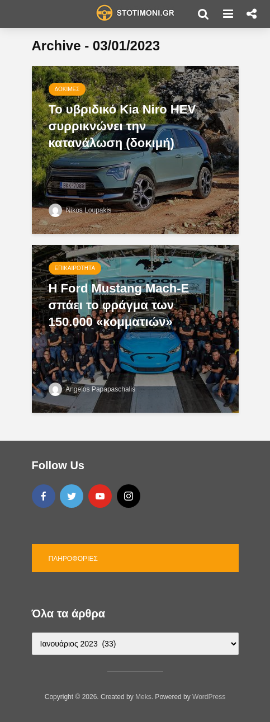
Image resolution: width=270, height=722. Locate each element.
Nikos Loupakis (80, 210)
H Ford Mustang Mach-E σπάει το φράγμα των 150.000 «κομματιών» (119, 305)
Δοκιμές (67, 89)
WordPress (208, 697)
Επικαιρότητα (75, 268)
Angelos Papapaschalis (92, 389)
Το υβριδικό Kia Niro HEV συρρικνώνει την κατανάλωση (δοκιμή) (122, 126)
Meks (143, 697)
